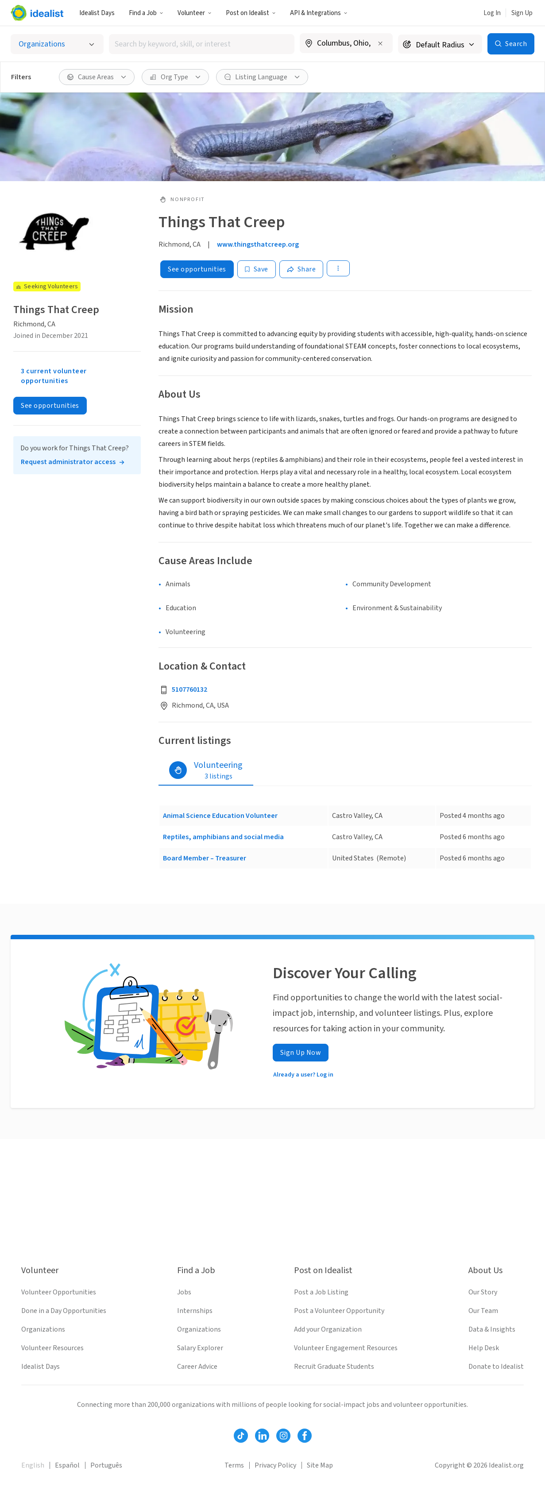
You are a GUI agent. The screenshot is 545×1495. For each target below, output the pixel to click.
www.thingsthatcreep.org (258, 244)
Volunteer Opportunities (58, 1292)
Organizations (43, 1329)
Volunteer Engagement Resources (346, 1348)
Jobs (184, 1292)
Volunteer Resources (52, 1348)
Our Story (482, 1292)
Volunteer (195, 13)
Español (67, 1465)
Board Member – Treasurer (204, 858)
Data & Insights (491, 1329)
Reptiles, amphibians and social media (223, 837)
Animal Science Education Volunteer (220, 816)
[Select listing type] (57, 44)
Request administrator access (68, 462)
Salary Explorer (200, 1348)
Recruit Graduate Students (334, 1366)
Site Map (320, 1465)
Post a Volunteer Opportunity (339, 1311)
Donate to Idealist (496, 1366)
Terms (234, 1465)
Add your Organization (328, 1329)
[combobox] (201, 44)
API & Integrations (319, 13)
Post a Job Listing (321, 1292)
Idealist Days (97, 13)
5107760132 (189, 689)
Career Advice (197, 1366)
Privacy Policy (275, 1465)
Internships (195, 1311)
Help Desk (483, 1348)
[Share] (301, 269)
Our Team (483, 1311)
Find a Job (146, 13)
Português (106, 1465)
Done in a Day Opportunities (63, 1311)
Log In (492, 13)
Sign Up (522, 13)
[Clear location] (380, 43)
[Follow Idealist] (241, 1436)
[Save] (256, 269)
